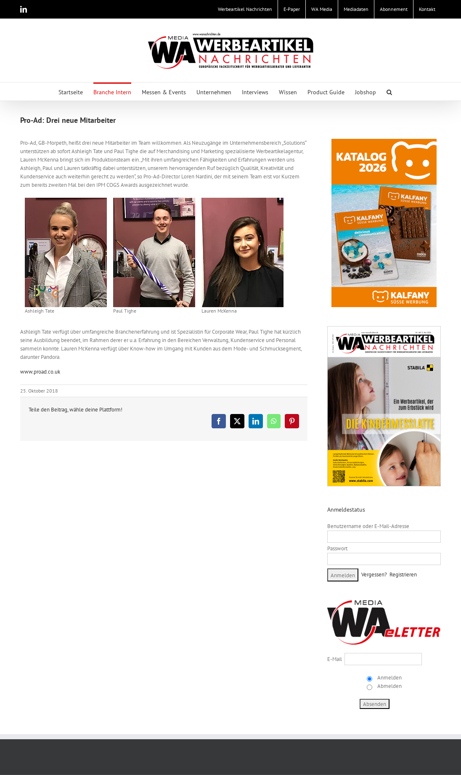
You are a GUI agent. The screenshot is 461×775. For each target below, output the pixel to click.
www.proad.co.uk (40, 371)
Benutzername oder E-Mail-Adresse (368, 526)
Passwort (337, 548)
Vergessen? (374, 574)
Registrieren (403, 574)
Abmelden (389, 686)
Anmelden (389, 677)
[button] (389, 91)
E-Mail (334, 659)
